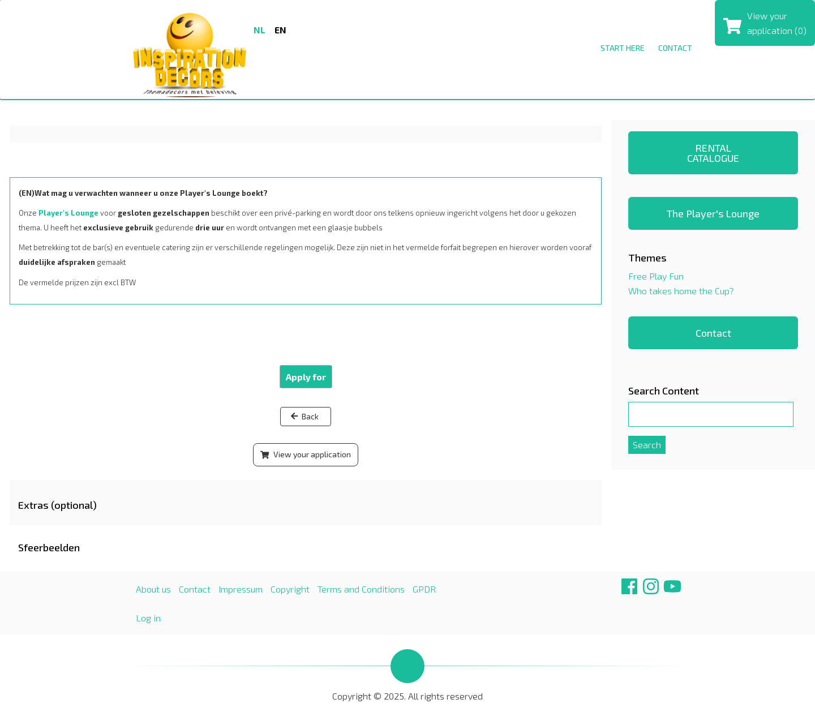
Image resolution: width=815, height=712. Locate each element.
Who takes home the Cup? (681, 290)
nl (259, 29)
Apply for (306, 376)
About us (153, 589)
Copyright (290, 589)
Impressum (240, 589)
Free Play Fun (656, 276)
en (280, 29)
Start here (622, 48)
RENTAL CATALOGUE (713, 152)
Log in (148, 617)
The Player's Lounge (713, 213)
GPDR (424, 589)
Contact (675, 48)
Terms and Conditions (361, 589)
